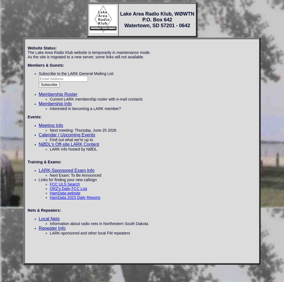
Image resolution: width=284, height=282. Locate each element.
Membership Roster (58, 94)
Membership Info (55, 103)
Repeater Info (52, 228)
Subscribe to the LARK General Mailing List (76, 73)
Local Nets (49, 218)
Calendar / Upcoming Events (67, 135)
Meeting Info (51, 125)
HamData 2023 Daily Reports (75, 197)
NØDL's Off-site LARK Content (69, 144)
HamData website (65, 193)
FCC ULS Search (65, 184)
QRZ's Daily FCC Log (68, 188)
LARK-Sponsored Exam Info (67, 170)
